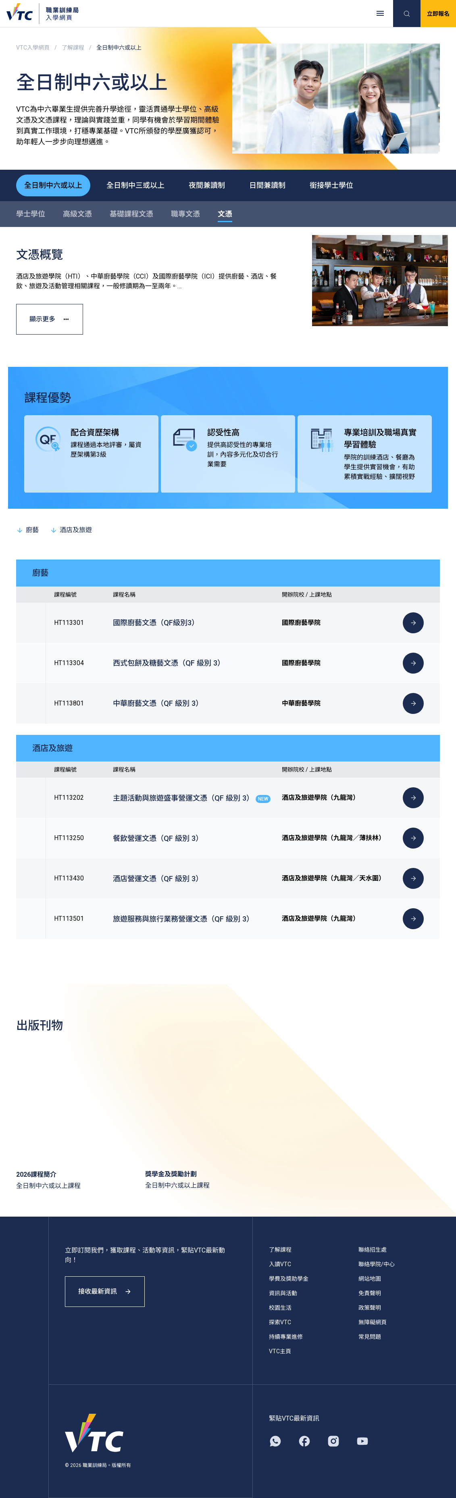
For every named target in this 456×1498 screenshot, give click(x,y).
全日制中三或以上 (135, 185)
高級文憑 (77, 214)
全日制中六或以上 (53, 185)
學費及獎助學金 (288, 1278)
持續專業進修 (286, 1337)
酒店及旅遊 (71, 530)
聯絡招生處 (372, 1249)
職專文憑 (185, 214)
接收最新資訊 (104, 1291)
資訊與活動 (283, 1293)
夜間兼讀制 (207, 185)
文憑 (225, 214)
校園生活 (280, 1308)
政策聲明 (369, 1308)
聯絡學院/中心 (376, 1264)
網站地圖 (369, 1278)
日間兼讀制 (267, 185)
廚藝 (27, 530)
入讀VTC (280, 1264)
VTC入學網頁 (33, 47)
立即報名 (438, 13)
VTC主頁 (280, 1351)
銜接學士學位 (331, 185)
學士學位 (30, 214)
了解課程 (73, 47)
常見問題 (369, 1337)
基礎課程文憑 (131, 214)
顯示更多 (49, 319)
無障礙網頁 (372, 1322)
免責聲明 (369, 1293)
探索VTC (280, 1322)
